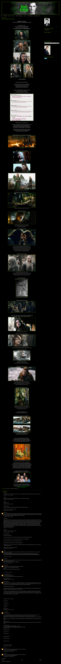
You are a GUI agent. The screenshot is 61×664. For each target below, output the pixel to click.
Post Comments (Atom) (7, 661)
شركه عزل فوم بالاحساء (7, 638)
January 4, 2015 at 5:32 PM (8, 516)
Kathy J (4, 512)
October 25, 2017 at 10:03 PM (8, 598)
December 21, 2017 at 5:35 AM (9, 609)
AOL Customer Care (6, 608)
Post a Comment (4, 658)
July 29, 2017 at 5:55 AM (8, 572)
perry (4, 501)
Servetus (5, 492)
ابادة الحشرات (7, 575)
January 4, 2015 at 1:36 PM (8, 510)
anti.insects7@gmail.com (6, 574)
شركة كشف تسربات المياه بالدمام (8, 586)
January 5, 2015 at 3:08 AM (8, 527)
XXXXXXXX (5, 606)
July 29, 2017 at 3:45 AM (8, 556)
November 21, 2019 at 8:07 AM (9, 651)
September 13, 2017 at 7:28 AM (9, 579)
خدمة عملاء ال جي (6, 566)
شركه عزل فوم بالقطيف (7, 636)
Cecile (4, 653)
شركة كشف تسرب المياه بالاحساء (8, 644)
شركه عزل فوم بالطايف (6, 621)
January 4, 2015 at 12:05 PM (8, 499)
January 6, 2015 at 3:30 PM (8, 548)
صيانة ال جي (5, 567)
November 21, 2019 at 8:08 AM (9, 656)
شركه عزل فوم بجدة (6, 631)
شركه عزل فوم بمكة (6, 633)
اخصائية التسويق (6, 581)
